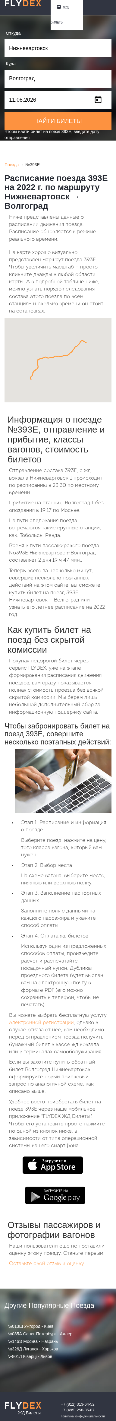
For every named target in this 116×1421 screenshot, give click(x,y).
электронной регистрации (41, 1022)
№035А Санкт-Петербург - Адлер (40, 1333)
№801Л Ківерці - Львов (30, 1356)
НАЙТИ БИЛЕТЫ (58, 121)
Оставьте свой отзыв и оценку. (47, 1263)
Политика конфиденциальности (83, 1416)
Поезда (12, 164)
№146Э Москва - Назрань (33, 1341)
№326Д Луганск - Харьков (33, 1348)
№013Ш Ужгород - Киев (31, 1326)
